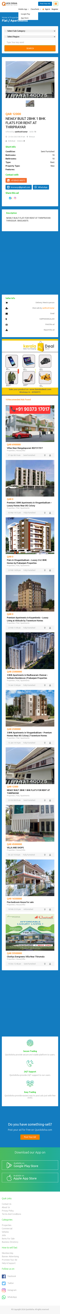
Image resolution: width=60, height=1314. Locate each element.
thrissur (32, 137)
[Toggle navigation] (55, 4)
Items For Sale (8, 1239)
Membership (7, 1254)
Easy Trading (30, 1093)
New (52, 166)
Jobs (4, 1236)
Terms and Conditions (11, 1215)
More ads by (43, 308)
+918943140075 (16, 180)
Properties (11, 451)
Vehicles (5, 1233)
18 (53, 155)
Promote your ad (9, 1260)
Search (30, 48)
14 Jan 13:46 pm (14, 685)
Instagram (9, 1291)
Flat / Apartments (23, 508)
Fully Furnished (29, 513)
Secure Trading (30, 1052)
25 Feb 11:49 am (14, 628)
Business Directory (10, 1243)
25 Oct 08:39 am (14, 801)
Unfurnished (28, 910)
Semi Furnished (47, 151)
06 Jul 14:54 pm (14, 855)
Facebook (9, 1277)
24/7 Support (30, 1072)
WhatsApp (40, 187)
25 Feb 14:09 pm (14, 570)
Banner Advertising (10, 1257)
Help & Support (9, 1264)
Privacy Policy (8, 1211)
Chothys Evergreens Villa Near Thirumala (25, 957)
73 (35, 132)
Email (52, 313)
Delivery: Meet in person (45, 303)
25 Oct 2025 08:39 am (16, 137)
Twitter (8, 1284)
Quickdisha (30, 1310)
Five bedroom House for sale (20, 903)
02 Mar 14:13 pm (14, 513)
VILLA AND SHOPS (15, 848)
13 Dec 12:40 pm (14, 964)
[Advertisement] (30, 264)
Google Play (25, 14)
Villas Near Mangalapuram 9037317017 (25, 448)
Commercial (7, 1229)
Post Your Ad (45, 4)
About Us (6, 1208)
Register (55, 9)
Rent (52, 162)
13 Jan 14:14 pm (14, 743)
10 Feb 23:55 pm (14, 910)
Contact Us (6, 1205)
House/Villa (20, 451)
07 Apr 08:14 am (14, 455)
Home (4, 17)
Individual (11, 141)
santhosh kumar (21, 132)
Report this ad (49, 330)
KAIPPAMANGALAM (47, 319)
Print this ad (49, 324)
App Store (25, 18)
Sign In (47, 9)
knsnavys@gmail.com (18, 187)
